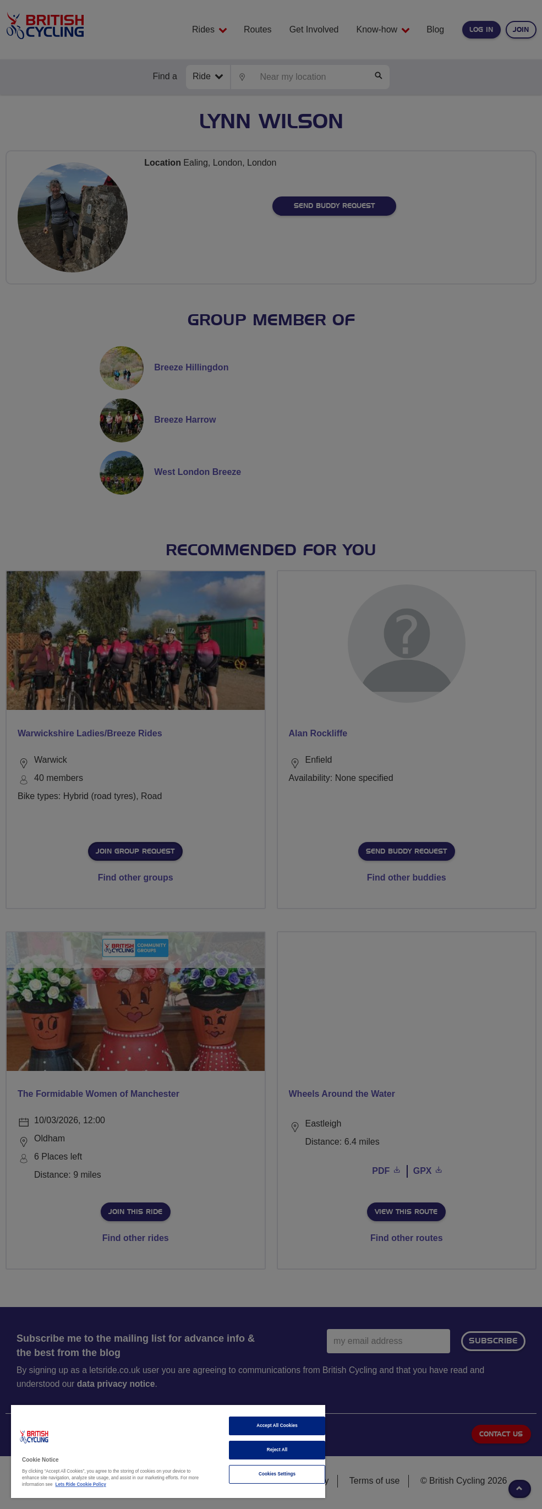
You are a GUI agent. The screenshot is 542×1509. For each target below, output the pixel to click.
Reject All (277, 1449)
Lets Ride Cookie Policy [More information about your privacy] (81, 1484)
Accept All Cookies (277, 1425)
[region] (168, 1451)
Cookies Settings (277, 1474)
